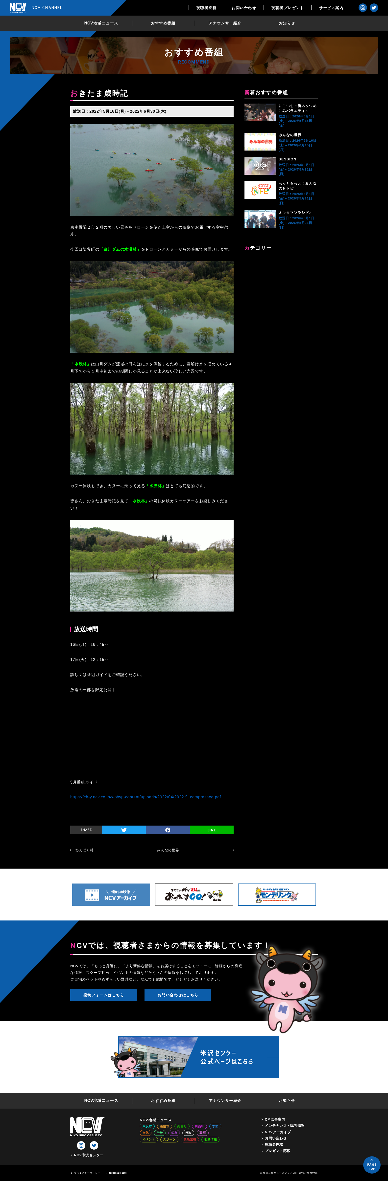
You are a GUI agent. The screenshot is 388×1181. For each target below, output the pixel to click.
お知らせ (287, 23)
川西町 (199, 1126)
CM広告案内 (275, 1119)
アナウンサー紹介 (225, 23)
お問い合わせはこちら (178, 995)
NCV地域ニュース (101, 23)
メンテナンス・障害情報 (285, 1126)
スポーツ (169, 1139)
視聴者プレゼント (287, 8)
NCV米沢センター (89, 1155)
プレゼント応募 (277, 1151)
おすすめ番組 (163, 23)
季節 (215, 1126)
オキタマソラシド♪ (295, 213)
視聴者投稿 (206, 8)
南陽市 (164, 1126)
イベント (149, 1139)
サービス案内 (331, 8)
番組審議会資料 (118, 1173)
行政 (188, 1133)
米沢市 (147, 1126)
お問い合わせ (244, 8)
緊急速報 (190, 1139)
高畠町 (182, 1126)
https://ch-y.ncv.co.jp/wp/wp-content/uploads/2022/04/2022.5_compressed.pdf (145, 797)
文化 (146, 1133)
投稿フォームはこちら (103, 995)
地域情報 (210, 1139)
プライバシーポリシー (87, 1173)
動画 (202, 1133)
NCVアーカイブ (278, 1132)
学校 (160, 1133)
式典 (174, 1133)
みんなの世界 (290, 135)
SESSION (287, 159)
